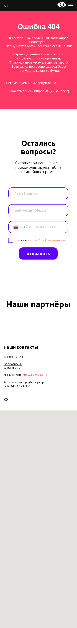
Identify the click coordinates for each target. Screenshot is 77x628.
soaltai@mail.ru (12, 367)
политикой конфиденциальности (46, 240)
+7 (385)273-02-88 (14, 356)
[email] (38, 210)
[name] (38, 193)
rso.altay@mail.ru (13, 364)
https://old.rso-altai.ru (35, 374)
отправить (38, 253)
